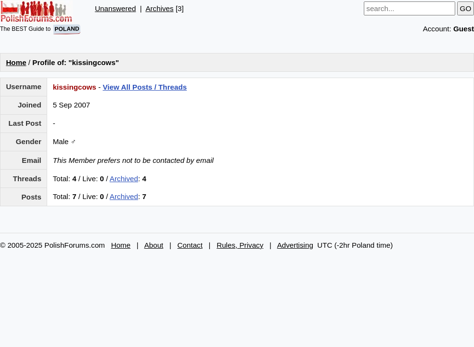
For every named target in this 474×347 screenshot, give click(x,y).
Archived (124, 178)
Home (16, 62)
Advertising (295, 245)
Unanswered (115, 8)
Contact (190, 245)
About (154, 245)
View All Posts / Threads (144, 87)
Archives (159, 8)
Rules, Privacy (240, 245)
